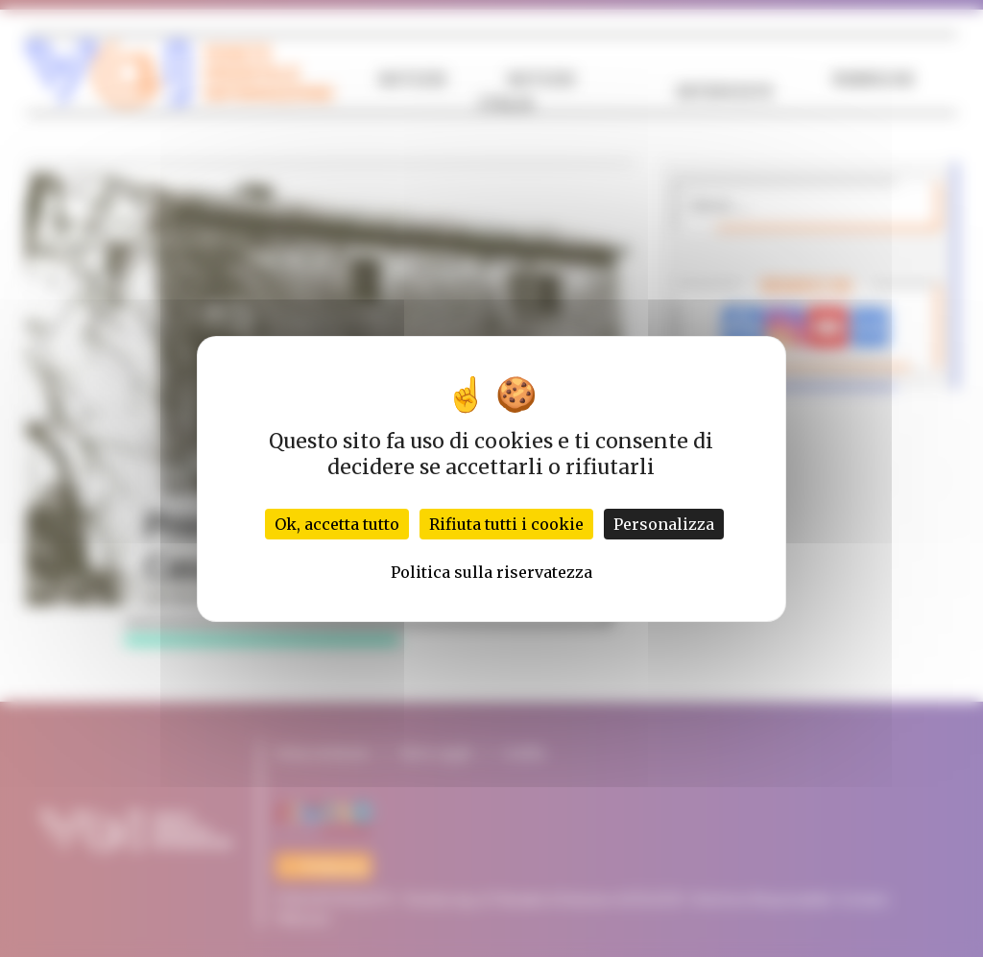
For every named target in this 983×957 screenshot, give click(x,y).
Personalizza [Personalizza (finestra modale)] (663, 524)
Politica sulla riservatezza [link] (491, 572)
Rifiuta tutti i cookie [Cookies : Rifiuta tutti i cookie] (506, 524)
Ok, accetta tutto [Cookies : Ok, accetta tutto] (337, 524)
